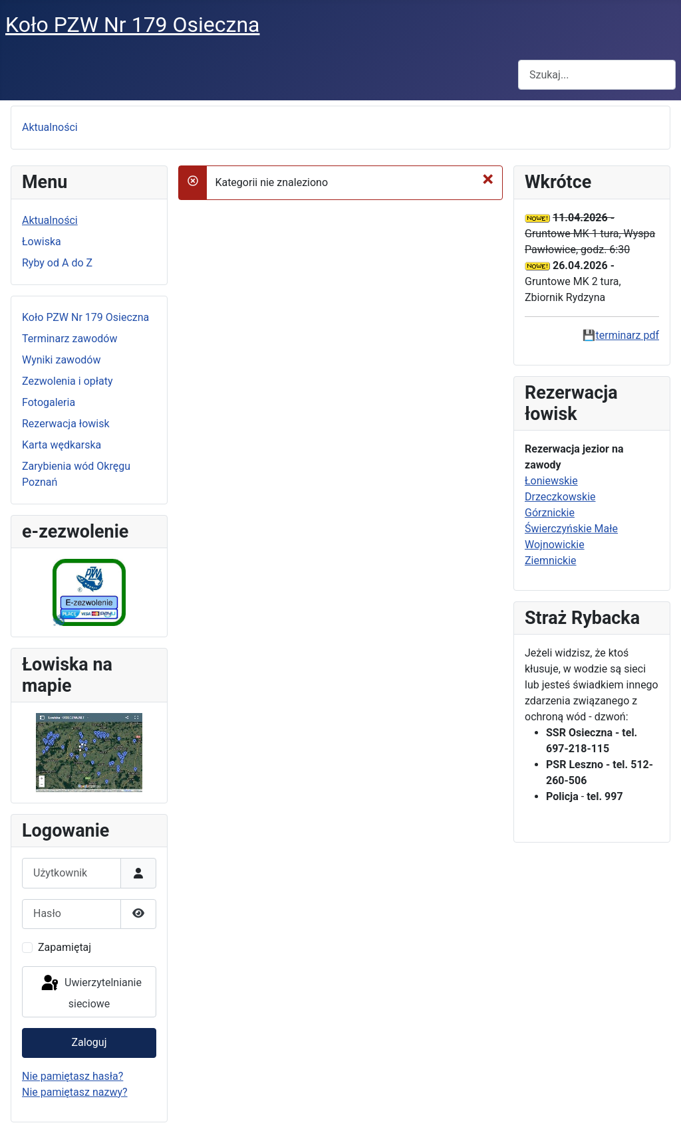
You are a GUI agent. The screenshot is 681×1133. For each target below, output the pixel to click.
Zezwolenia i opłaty (67, 381)
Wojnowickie (555, 544)
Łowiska (41, 241)
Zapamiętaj (64, 947)
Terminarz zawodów (69, 338)
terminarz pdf (628, 335)
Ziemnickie (551, 560)
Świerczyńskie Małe (571, 528)
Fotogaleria (48, 402)
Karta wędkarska (61, 445)
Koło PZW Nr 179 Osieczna (85, 317)
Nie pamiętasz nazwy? (75, 1092)
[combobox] (597, 75)
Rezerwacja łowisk (66, 423)
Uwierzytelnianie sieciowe (90, 992)
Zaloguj (89, 1042)
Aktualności (50, 127)
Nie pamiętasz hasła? (72, 1076)
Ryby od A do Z (57, 263)
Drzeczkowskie (560, 496)
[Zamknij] (488, 178)
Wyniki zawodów (61, 360)
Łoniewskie (551, 480)
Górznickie (550, 512)
